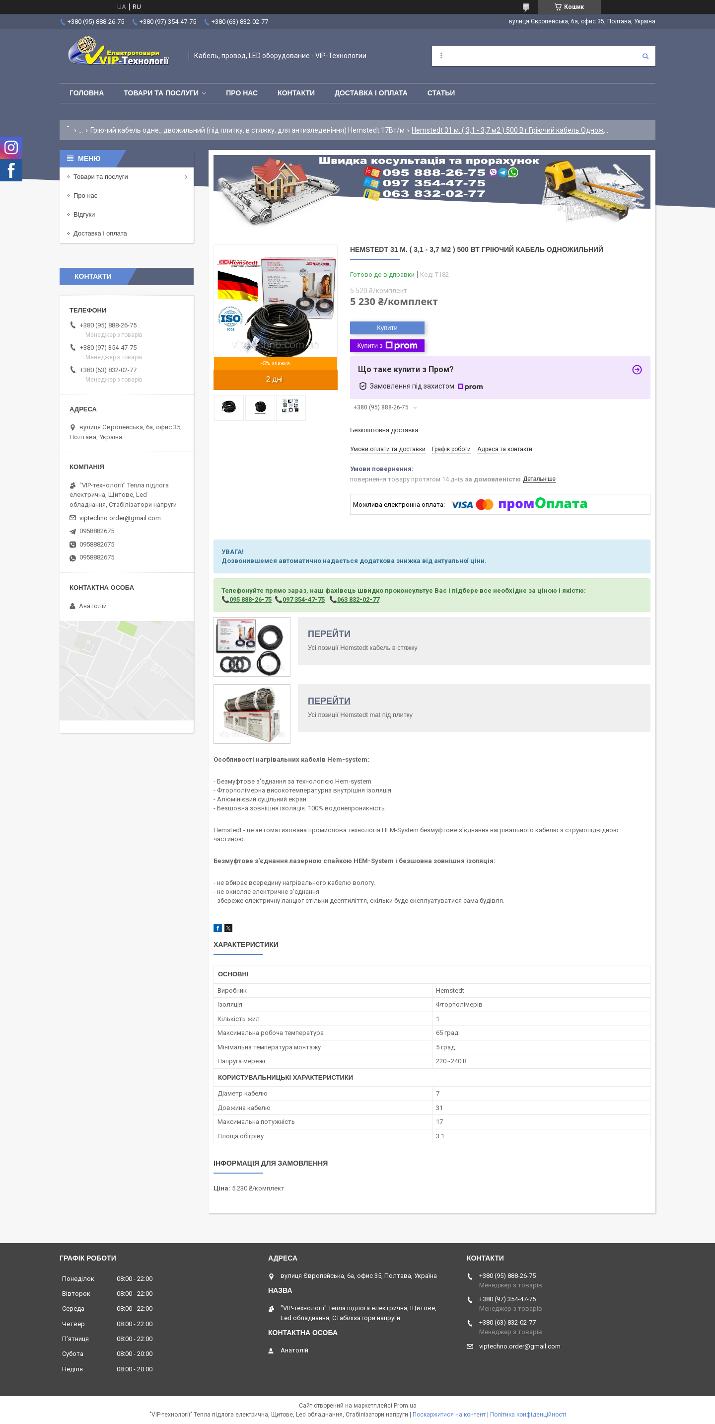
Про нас (242, 93)
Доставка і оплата (371, 93)
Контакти (296, 93)
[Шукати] (645, 56)
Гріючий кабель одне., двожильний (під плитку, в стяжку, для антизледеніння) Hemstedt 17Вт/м (247, 130)
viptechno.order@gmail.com (120, 518)
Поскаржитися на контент (449, 1414)
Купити (387, 327)
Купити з (387, 345)
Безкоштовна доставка (384, 430)
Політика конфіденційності (528, 1414)
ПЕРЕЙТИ (329, 634)
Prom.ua (405, 1405)
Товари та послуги (161, 93)
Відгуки (84, 214)
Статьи (441, 93)
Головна (87, 93)
